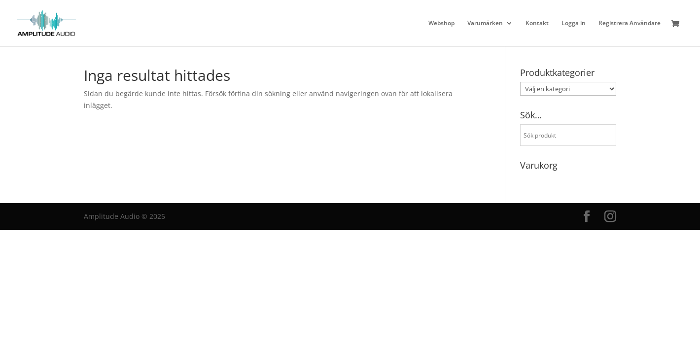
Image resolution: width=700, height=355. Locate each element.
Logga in (573, 23)
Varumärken (485, 23)
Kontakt (537, 23)
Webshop (441, 23)
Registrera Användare (629, 23)
